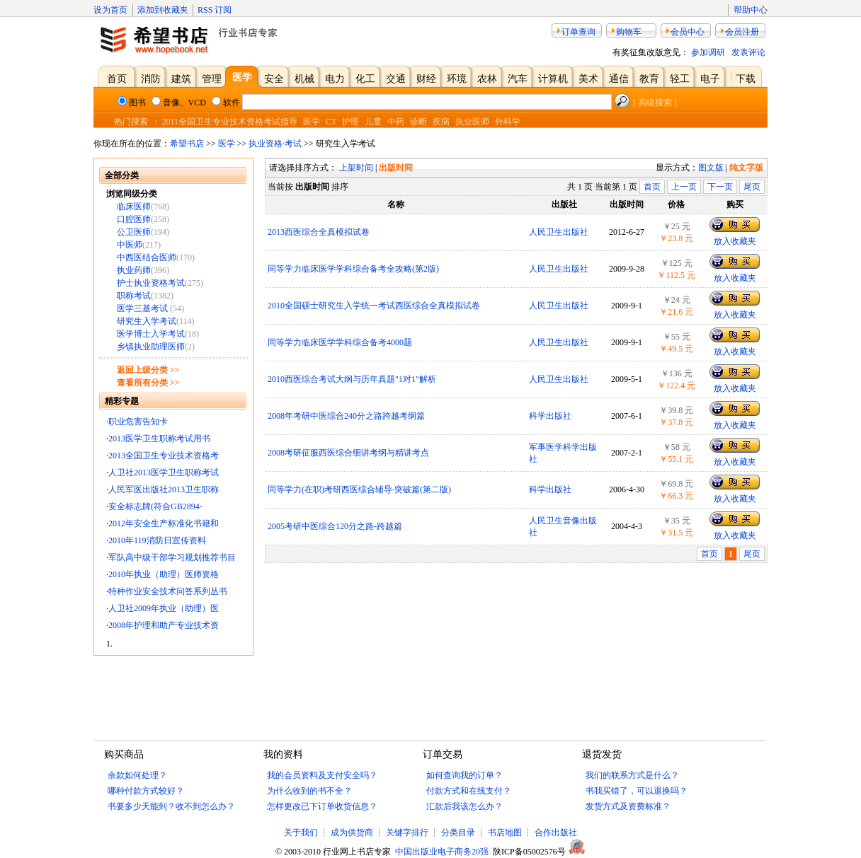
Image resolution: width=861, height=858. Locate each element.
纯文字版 (746, 168)
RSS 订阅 (215, 10)
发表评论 (748, 52)
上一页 (684, 187)
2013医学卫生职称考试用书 (159, 439)
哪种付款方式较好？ (146, 791)
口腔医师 (134, 219)
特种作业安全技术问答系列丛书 (167, 591)
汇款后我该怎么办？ (464, 806)
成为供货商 (352, 832)
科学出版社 (550, 416)
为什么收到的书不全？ (309, 791)
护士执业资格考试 (151, 283)
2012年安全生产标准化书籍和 (163, 523)
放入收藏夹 (735, 241)
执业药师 (134, 270)
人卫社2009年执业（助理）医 (163, 608)
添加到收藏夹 (162, 10)
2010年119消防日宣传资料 (157, 540)
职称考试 (134, 296)
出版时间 (396, 168)
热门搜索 (131, 122)
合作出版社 (556, 832)
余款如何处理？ (137, 775)
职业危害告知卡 (138, 422)
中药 (395, 122)
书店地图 (505, 832)
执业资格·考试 (275, 144)
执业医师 (472, 122)
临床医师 (134, 206)
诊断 (418, 122)
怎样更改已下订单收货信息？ (322, 806)
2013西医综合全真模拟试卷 (319, 232)
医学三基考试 (143, 308)
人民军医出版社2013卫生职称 (163, 489)
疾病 (441, 122)
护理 (350, 122)
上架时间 (356, 168)
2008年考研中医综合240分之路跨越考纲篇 (346, 416)
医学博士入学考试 (151, 334)
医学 (311, 122)
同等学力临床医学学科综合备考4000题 (340, 342)
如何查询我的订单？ (464, 775)
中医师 (129, 245)
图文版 (711, 168)
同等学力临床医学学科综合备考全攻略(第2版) (353, 269)
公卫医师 (134, 232)
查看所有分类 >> (148, 383)
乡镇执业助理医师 (151, 347)
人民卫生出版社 (558, 232)
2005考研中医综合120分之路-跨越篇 (335, 526)
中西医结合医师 (146, 257)
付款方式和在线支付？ (468, 791)
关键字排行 (407, 832)
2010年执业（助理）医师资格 (163, 574)
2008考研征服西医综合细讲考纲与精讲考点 (348, 453)
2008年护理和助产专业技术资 (163, 625)
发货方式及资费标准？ (628, 806)
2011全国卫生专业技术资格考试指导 (230, 122)
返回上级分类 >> (148, 370)
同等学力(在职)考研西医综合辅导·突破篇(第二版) (359, 489)
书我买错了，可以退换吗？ (637, 791)
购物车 (629, 32)
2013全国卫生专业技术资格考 (163, 455)
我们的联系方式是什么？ (632, 775)
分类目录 (458, 832)
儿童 (373, 122)
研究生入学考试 (146, 321)
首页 (652, 187)
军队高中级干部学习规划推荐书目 (172, 557)
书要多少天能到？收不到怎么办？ (171, 806)
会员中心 (688, 32)
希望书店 (187, 144)
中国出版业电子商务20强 (442, 852)
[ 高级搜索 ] (655, 103)
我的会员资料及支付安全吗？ (322, 775)
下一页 (720, 187)
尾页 (751, 187)
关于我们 (302, 832)
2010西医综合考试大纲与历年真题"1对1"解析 (352, 379)
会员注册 (742, 32)
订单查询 (578, 32)
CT (331, 122)
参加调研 (708, 52)
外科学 (507, 122)
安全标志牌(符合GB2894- (155, 506)
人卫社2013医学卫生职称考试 (163, 472)
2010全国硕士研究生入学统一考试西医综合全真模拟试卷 (374, 306)
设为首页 (110, 10)
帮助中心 (751, 10)
